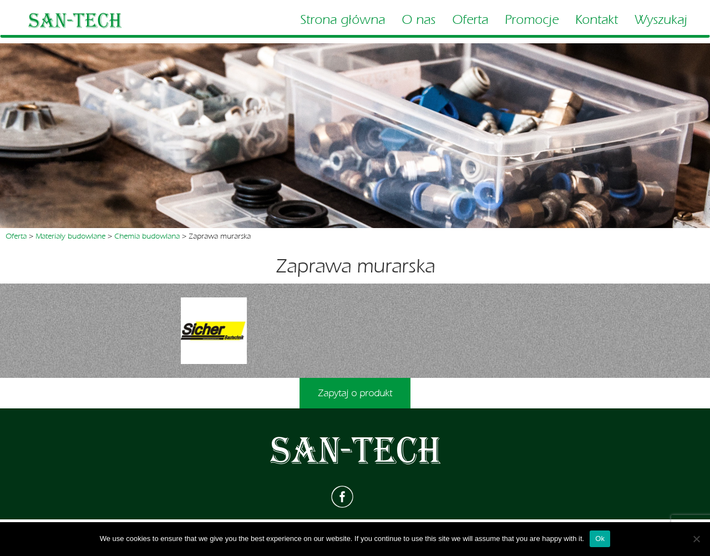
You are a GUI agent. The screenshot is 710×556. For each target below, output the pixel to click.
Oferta (470, 20)
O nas (418, 20)
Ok (600, 538)
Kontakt (596, 20)
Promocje (532, 20)
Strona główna (342, 20)
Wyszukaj (661, 20)
